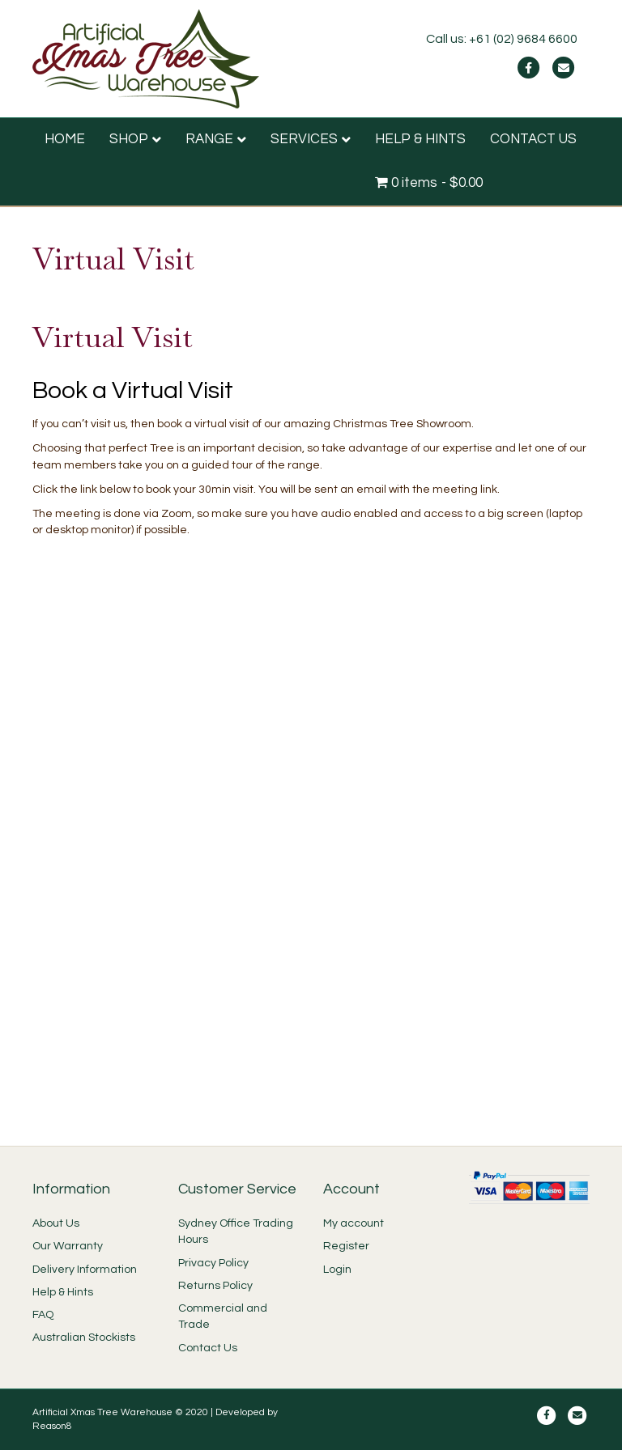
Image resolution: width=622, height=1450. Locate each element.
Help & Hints (62, 1292)
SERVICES (304, 139)
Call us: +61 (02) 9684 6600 (501, 38)
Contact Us (207, 1348)
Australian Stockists (83, 1337)
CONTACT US (533, 139)
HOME (65, 139)
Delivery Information (84, 1269)
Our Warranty (67, 1246)
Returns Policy (215, 1285)
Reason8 (52, 1426)
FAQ (42, 1315)
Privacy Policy (213, 1263)
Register (346, 1246)
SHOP (128, 139)
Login (337, 1269)
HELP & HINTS (420, 139)
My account (353, 1223)
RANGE (209, 139)
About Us (55, 1223)
